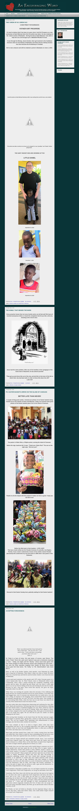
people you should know (18, 303)
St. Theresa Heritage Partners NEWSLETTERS (37, 15)
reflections (26, 303)
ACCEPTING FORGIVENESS (15, 611)
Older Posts (50, 803)
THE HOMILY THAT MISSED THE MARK (18, 310)
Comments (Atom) (32, 807)
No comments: (28, 301)
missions (11, 303)
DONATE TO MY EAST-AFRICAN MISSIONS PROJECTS (28, 13)
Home (7, 13)
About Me (13, 13)
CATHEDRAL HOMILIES (14, 798)
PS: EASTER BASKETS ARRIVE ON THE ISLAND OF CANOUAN (26, 392)
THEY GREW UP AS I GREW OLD (16, 22)
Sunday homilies (17, 385)
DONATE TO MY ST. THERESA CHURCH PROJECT (16, 15)
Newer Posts (9, 803)
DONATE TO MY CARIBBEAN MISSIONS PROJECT (51, 13)
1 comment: (27, 383)
